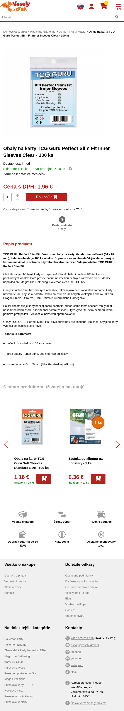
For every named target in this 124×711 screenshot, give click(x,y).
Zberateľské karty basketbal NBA (25, 650)
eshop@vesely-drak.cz (85, 645)
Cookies (70, 610)
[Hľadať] (116, 17)
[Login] (91, 7)
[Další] (116, 444)
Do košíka (46, 197)
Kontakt (9, 592)
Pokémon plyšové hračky (20, 673)
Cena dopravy (14, 209)
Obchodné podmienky (79, 575)
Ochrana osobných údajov (81, 587)
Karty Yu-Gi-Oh (14, 662)
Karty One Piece (14, 667)
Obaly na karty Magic (72, 31)
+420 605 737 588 (82, 638)
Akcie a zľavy (12, 587)
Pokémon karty (13, 639)
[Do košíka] (43, 479)
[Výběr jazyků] (80, 6)
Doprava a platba (15, 575)
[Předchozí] (8, 444)
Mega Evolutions (14, 679)
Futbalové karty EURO (18, 685)
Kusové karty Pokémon (19, 696)
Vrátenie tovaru (75, 615)
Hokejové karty (13, 690)
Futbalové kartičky (15, 702)
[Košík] (105, 6)
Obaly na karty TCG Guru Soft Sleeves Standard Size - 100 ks (31, 463)
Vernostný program (16, 581)
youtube (76, 658)
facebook (76, 651)
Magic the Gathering (42, 31)
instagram (77, 665)
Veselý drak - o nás (77, 592)
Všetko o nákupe (76, 604)
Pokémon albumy (15, 644)
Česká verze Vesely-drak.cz (88, 703)
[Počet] (7, 197)
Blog (68, 598)
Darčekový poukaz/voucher (82, 581)
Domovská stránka (15, 31)
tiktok (74, 672)
